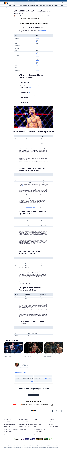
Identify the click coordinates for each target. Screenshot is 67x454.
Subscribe (33, 396)
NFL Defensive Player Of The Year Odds (26, 427)
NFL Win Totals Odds (22, 429)
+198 (27, 82)
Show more (60, 340)
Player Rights (51, 426)
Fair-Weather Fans (7, 424)
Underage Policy (51, 424)
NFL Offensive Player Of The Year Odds (26, 426)
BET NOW (37, 38)
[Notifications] (62, 3)
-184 (30, 87)
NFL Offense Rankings (8, 432)
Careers (35, 427)
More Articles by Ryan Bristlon (20, 374)
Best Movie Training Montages (9, 426)
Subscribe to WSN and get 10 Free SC (34, 0)
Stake (32, 382)
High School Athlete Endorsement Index (11, 431)
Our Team (35, 422)
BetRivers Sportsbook (48, 380)
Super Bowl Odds (22, 419)
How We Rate (36, 424)
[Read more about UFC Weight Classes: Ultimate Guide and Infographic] (53, 355)
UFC (7, 7)
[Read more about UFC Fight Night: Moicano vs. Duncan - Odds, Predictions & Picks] (13, 355)
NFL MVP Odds (21, 424)
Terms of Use (51, 422)
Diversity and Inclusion (38, 432)
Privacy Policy (51, 421)
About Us (35, 421)
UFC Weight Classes (7, 421)
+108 (28, 97)
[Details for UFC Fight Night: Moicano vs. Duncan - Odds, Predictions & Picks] (13, 347)
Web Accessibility (37, 434)
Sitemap (35, 436)
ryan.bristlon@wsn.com (29, 377)
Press (35, 429)
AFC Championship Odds (23, 422)
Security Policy (51, 429)
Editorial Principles (52, 419)
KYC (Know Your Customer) (53, 427)
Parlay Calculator (7, 427)
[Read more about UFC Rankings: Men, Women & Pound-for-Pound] (33, 355)
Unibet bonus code (42, 30)
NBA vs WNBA (6, 419)
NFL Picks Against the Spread (9, 436)
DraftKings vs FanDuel (8, 422)
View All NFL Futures (22, 431)
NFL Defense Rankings (8, 434)
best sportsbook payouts (30, 207)
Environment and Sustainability (39, 431)
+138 (29, 92)
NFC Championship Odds (23, 421)
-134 (29, 102)
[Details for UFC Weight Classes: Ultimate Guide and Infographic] (53, 347)
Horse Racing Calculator (8, 429)
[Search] (33, 3)
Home (4, 7)
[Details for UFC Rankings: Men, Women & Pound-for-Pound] (33, 347)
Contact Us (36, 419)
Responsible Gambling (38, 426)
